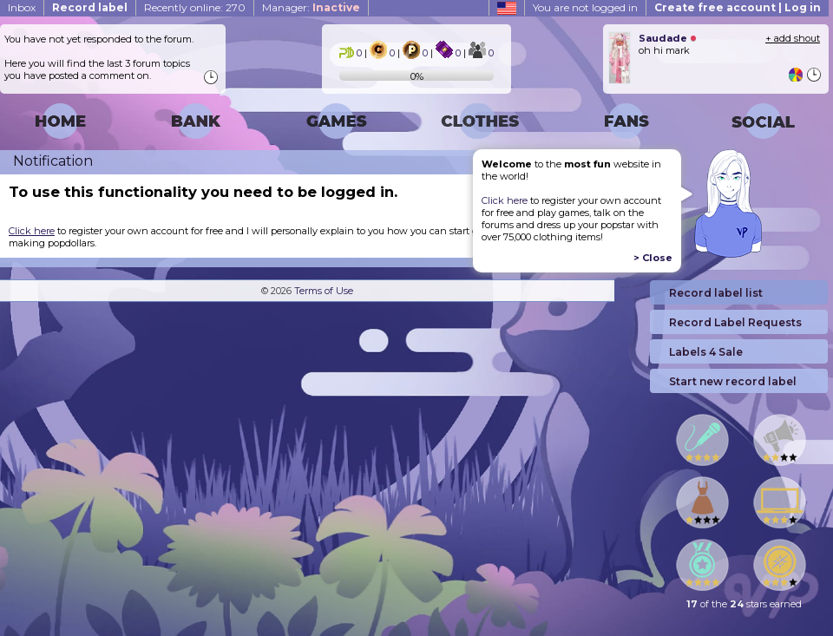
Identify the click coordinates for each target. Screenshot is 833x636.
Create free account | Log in (737, 7)
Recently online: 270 (195, 7)
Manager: (311, 7)
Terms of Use (323, 291)
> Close (652, 258)
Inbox (22, 7)
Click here (505, 200)
